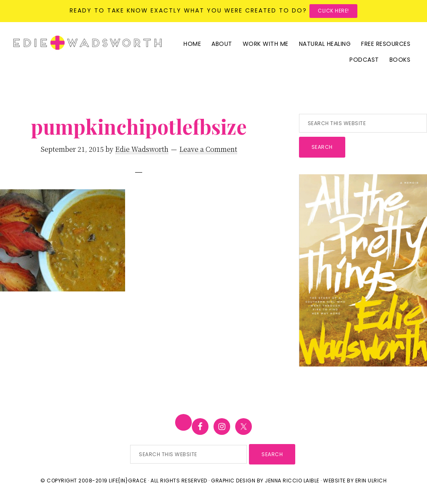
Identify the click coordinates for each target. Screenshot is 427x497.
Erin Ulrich (371, 480)
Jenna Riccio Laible (292, 480)
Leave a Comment (208, 149)
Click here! (333, 10)
